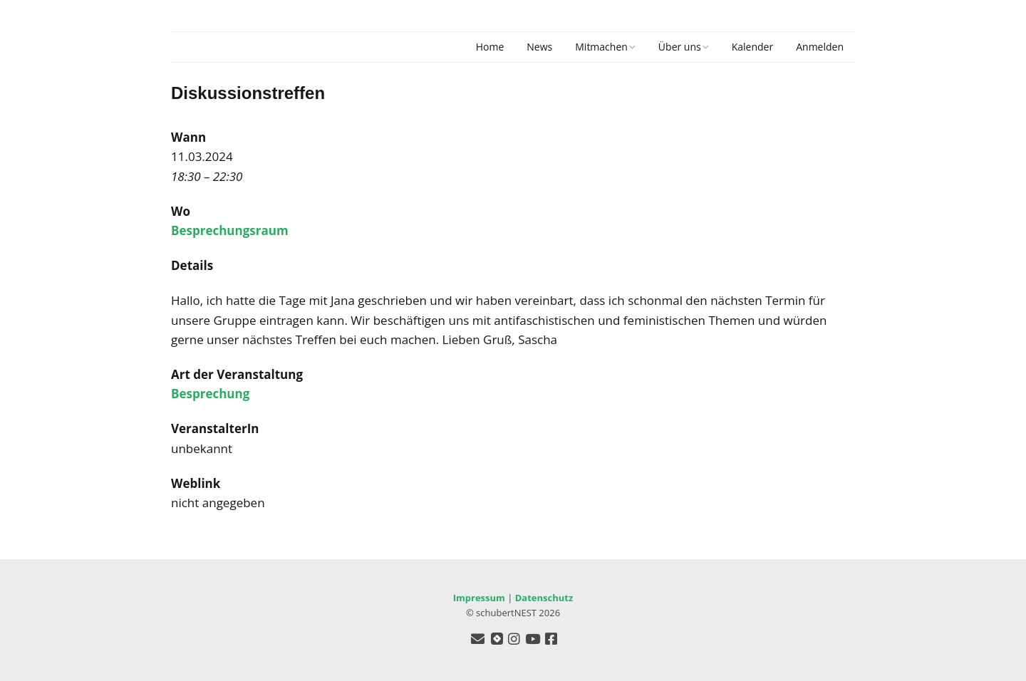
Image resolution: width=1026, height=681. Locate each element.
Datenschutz (544, 597)
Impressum (479, 597)
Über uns (679, 46)
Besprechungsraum (230, 230)
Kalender (752, 46)
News (539, 46)
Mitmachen (601, 46)
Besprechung (210, 393)
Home (490, 46)
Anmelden (820, 46)
